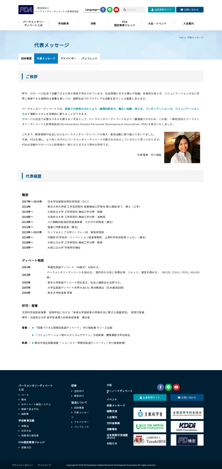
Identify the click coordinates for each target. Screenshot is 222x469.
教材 (23, 399)
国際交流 (111, 411)
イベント (111, 399)
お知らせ (111, 443)
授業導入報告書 (30, 435)
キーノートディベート (119, 392)
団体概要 (26, 58)
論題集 (25, 413)
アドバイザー (68, 58)
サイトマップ (44, 464)
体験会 (25, 425)
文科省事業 (113, 423)
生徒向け (79, 390)
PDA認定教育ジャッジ (31, 442)
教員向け (79, 395)
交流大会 (26, 430)
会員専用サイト (161, 9)
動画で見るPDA (30, 408)
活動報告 (111, 429)
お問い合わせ (190, 9)
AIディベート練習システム (36, 404)
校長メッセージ (115, 405)
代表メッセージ (46, 58)
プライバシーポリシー (22, 464)
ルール (25, 394)
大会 (109, 384)
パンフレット (90, 58)
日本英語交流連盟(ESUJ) (116, 436)
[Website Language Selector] (91, 9)
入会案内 (111, 417)
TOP (181, 37)
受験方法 (26, 447)
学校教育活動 (26, 420)
